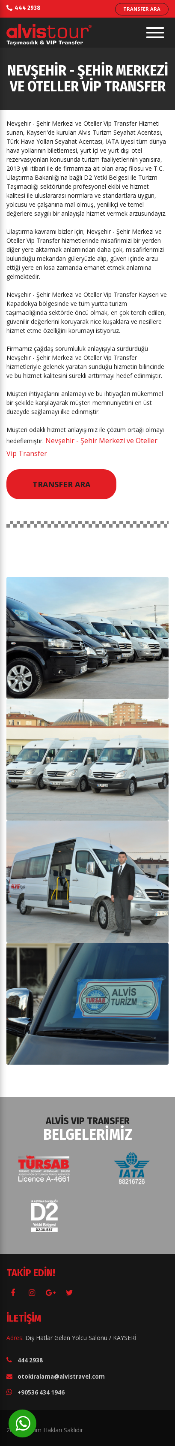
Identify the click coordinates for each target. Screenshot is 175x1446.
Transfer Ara (61, 484)
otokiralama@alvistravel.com (61, 1376)
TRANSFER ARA (141, 9)
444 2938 (28, 8)
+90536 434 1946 (41, 1392)
